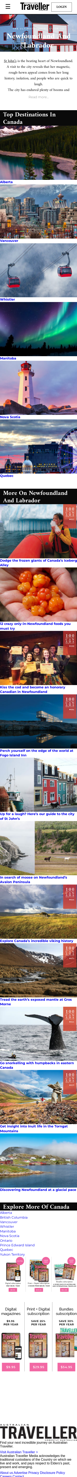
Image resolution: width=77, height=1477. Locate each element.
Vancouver (9, 241)
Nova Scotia (10, 417)
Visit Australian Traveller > (19, 1452)
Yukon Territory (12, 1254)
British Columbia (14, 1217)
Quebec (6, 476)
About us (6, 1473)
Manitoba (8, 358)
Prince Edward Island (17, 1245)
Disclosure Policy (52, 1473)
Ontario (6, 1241)
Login (61, 7)
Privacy (33, 1473)
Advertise (21, 1473)
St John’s (10, 61)
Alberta (6, 182)
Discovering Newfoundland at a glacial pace (38, 1190)
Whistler (7, 299)
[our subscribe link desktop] (38, 1274)
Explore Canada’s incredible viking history (36, 941)
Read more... (39, 97)
